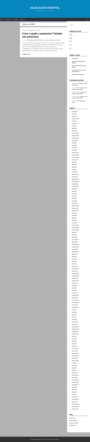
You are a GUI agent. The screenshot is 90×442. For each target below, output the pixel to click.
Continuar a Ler (26, 54)
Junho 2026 (74, 111)
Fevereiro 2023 (75, 174)
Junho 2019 (74, 259)
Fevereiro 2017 (75, 321)
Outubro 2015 (75, 358)
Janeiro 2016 (74, 350)
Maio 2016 (74, 341)
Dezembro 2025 (75, 118)
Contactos (22, 19)
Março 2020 (74, 237)
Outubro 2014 (75, 384)
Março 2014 (74, 396)
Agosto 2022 (74, 188)
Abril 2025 (74, 128)
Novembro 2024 (75, 138)
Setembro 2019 (75, 251)
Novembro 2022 (75, 181)
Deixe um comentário (56, 40)
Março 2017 (74, 319)
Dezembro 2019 (75, 244)
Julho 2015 (74, 363)
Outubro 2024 (75, 140)
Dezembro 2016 (75, 326)
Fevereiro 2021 (75, 225)
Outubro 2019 (75, 249)
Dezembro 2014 (75, 379)
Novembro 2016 (75, 329)
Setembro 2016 (75, 334)
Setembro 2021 (75, 210)
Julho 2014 (74, 387)
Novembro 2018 (75, 275)
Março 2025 (74, 130)
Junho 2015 (74, 365)
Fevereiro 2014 (75, 399)
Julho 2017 (74, 309)
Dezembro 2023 (75, 154)
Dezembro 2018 (75, 273)
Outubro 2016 (75, 331)
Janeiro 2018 (74, 297)
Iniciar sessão (72, 418)
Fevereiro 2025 (75, 133)
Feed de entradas (73, 420)
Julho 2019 (74, 256)
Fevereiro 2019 (75, 268)
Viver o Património (37, 30)
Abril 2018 (74, 290)
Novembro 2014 (75, 382)
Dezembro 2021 (75, 205)
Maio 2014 (74, 392)
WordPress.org (72, 425)
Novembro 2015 (75, 355)
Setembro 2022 (75, 186)
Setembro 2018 (75, 280)
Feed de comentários (73, 422)
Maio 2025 (74, 125)
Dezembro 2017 (75, 300)
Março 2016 (74, 346)
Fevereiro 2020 (75, 239)
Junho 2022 (74, 193)
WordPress (44, 439)
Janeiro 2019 (74, 271)
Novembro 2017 (75, 302)
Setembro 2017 (75, 307)
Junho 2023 (74, 164)
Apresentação (8, 19)
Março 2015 (74, 372)
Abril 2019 (74, 263)
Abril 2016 (74, 343)
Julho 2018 (74, 283)
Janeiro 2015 (74, 377)
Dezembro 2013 (75, 404)
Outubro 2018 (75, 278)
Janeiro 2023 (74, 176)
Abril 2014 (74, 394)
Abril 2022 (74, 198)
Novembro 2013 (75, 406)
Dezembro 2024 (75, 135)
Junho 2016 (74, 338)
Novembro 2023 (75, 157)
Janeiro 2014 (74, 401)
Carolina (57, 439)
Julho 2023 (74, 162)
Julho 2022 (74, 191)
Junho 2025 (74, 123)
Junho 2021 (74, 215)
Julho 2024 (74, 142)
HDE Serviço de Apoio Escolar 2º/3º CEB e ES (35, 40)
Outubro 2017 (75, 304)
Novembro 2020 (75, 229)
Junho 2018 (74, 285)
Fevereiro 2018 (75, 295)
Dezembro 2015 (75, 353)
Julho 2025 (74, 121)
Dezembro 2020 (75, 227)
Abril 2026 (74, 113)
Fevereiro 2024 (75, 152)
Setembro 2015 (75, 360)
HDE (32, 30)
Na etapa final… (75, 58)
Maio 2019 (74, 261)
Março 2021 (74, 222)
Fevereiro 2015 (75, 375)
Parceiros (16, 19)
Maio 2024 (74, 147)
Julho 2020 (74, 232)
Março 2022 (74, 200)
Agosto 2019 (74, 254)
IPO (70, 48)
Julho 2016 (74, 336)
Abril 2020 (74, 234)
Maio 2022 (74, 196)
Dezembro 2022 (75, 179)
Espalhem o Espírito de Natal (78, 74)
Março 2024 (74, 150)
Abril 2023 (74, 169)
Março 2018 (74, 292)
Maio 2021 (74, 217)
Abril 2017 (74, 317)
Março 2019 (74, 266)
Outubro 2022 (75, 184)
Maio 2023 (74, 167)
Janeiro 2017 (74, 324)
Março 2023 (74, 171)
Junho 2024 (74, 145)
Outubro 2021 (75, 208)
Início (2, 19)
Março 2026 (74, 116)
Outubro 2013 (75, 409)
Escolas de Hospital (45, 7)
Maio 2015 (74, 367)
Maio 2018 (74, 288)
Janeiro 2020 (74, 242)
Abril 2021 (74, 220)
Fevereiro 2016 (75, 348)
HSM (70, 44)
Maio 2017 (74, 314)
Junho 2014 (74, 389)
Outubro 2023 (75, 159)
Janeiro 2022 (74, 203)
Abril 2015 (74, 370)
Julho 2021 (74, 213)
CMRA (70, 38)
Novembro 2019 (75, 246)
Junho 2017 (74, 312)
